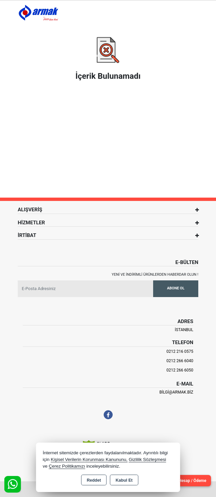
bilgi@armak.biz (176, 392)
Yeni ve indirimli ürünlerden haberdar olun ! (155, 274)
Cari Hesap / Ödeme (188, 480)
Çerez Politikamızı (67, 466)
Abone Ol (175, 288)
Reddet (94, 480)
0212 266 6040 (180, 360)
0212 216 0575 (180, 351)
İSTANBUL (184, 329)
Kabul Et (124, 480)
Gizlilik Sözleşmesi (147, 459)
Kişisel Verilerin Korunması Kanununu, (89, 459)
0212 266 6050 (180, 370)
